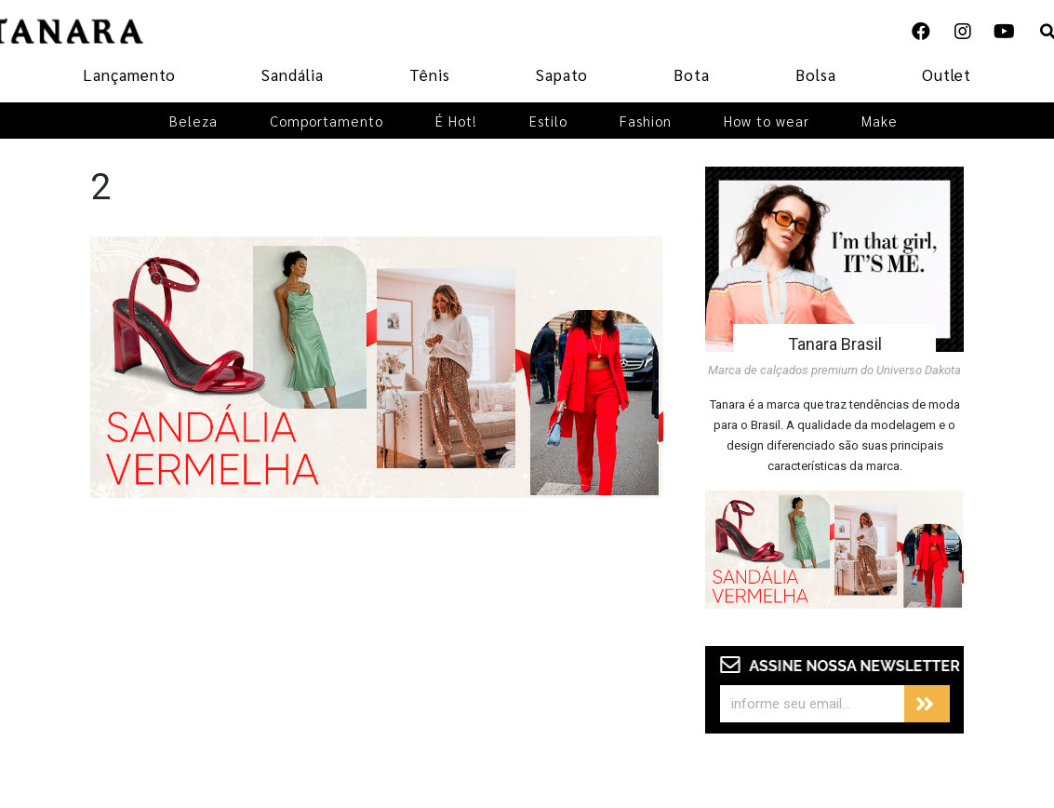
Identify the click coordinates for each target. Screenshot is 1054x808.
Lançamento (129, 74)
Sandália (292, 74)
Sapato (562, 74)
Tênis (429, 74)
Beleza (193, 120)
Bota (692, 74)
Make (879, 120)
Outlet (946, 74)
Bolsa (815, 74)
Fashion (646, 120)
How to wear (766, 120)
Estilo (548, 120)
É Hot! (456, 120)
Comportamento (326, 120)
